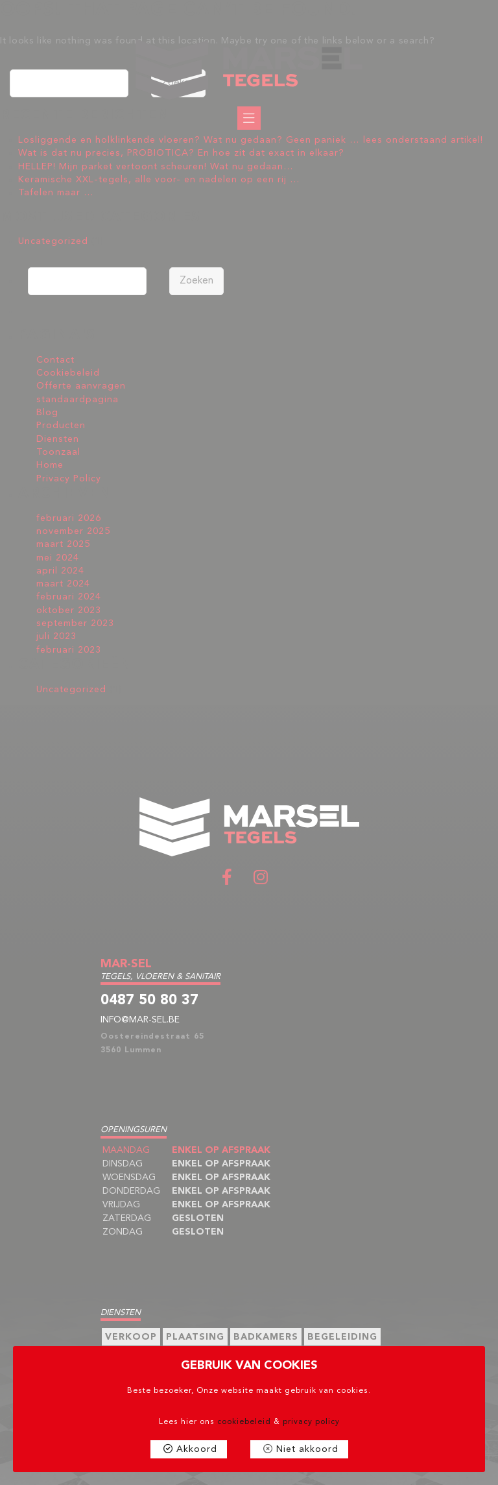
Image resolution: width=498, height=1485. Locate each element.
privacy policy (311, 1422)
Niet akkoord (307, 1449)
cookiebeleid (244, 1422)
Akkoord (196, 1449)
